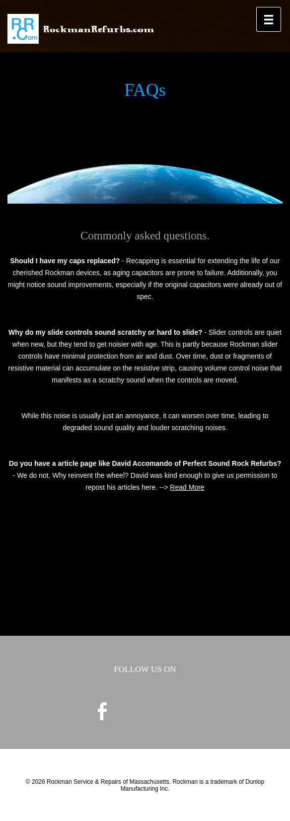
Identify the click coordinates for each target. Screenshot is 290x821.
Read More (187, 487)
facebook (102, 711)
